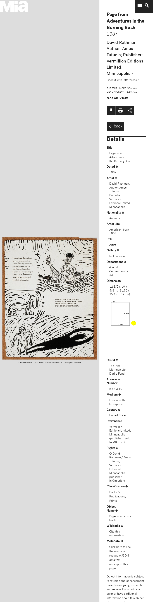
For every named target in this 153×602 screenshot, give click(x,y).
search (146, 5)
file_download (111, 110)
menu (139, 5)
